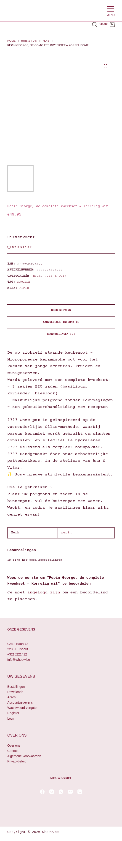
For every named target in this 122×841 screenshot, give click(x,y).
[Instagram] (51, 791)
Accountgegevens (20, 702)
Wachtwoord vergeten (22, 708)
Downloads (15, 692)
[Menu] (111, 10)
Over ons (13, 745)
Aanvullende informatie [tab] (61, 322)
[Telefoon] (79, 791)
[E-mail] (70, 791)
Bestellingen (16, 686)
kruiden (24, 282)
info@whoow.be (18, 659)
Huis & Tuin (55, 276)
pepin (24, 288)
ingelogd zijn (43, 592)
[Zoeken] (94, 24)
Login (11, 718)
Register (13, 713)
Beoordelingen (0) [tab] (61, 334)
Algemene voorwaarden (24, 756)
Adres (11, 697)
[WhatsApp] (61, 791)
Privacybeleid (16, 761)
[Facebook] (42, 791)
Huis (37, 276)
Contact (12, 751)
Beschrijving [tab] (61, 310)
